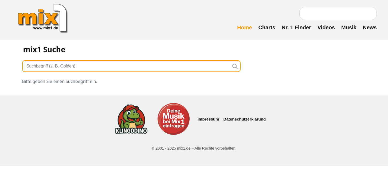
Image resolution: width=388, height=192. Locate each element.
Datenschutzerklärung (245, 119)
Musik (348, 27)
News (370, 27)
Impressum (208, 119)
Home (244, 27)
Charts (266, 27)
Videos (326, 27)
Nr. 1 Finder (296, 27)
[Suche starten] (235, 66)
